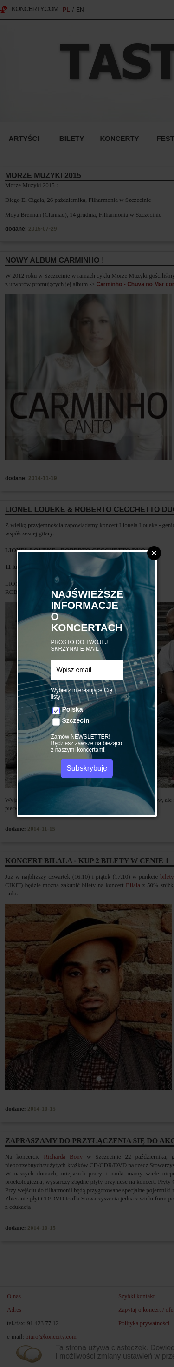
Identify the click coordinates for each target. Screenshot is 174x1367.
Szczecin (75, 720)
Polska (72, 709)
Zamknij (154, 553)
